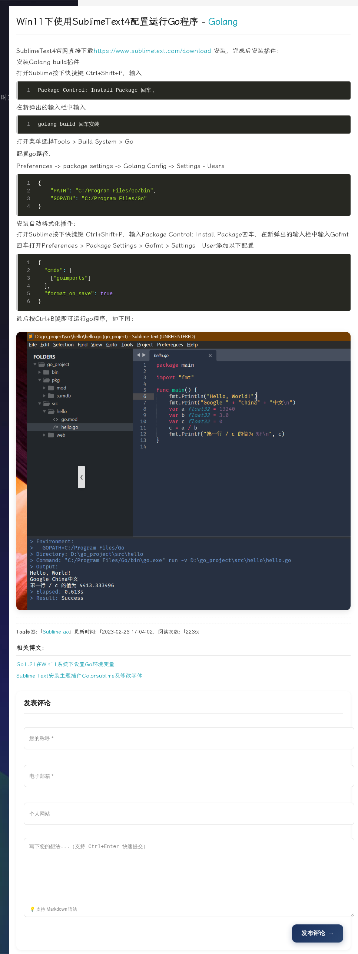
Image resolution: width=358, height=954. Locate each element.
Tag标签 (218, 943)
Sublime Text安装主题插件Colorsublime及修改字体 (148, 640)
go (135, 597)
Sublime (121, 597)
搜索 (39, 201)
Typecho (239, 933)
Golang (291, 21)
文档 (39, 186)
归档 (39, 157)
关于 (39, 171)
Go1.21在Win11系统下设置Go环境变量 (134, 629)
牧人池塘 (213, 933)
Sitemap (236, 943)
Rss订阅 (199, 943)
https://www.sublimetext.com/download (221, 50)
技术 (39, 127)
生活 (39, 142)
